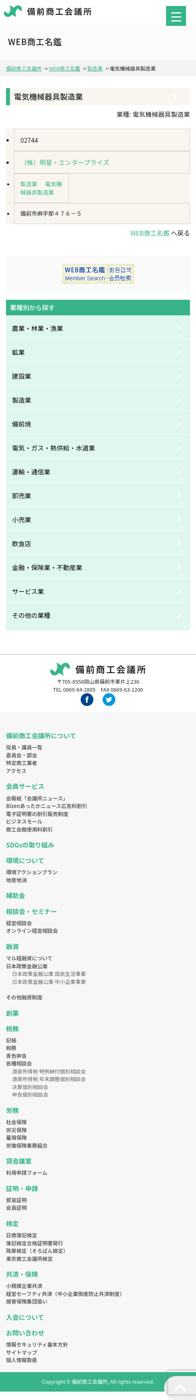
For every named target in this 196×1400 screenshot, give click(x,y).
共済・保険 (22, 1274)
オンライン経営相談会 (32, 930)
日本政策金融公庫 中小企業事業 (49, 981)
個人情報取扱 (21, 1360)
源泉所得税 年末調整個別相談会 (49, 1079)
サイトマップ (21, 1352)
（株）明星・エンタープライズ (64, 162)
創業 (12, 1013)
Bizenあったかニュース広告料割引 (46, 806)
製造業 (28, 184)
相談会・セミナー (31, 911)
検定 (12, 1223)
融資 (12, 946)
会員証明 (16, 1207)
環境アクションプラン (31, 872)
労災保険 (16, 1130)
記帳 (11, 1040)
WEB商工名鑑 (149, 233)
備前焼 (21, 424)
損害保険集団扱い (27, 1301)
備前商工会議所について (41, 735)
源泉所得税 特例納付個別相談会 (49, 1071)
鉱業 (18, 352)
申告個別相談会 (30, 1094)
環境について (25, 860)
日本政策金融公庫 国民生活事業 (49, 973)
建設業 (21, 376)
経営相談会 (19, 923)
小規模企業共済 (24, 1286)
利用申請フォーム (27, 1172)
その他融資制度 (24, 997)
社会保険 (16, 1122)
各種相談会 (19, 1063)
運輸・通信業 (31, 471)
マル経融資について (29, 958)
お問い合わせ (25, 1332)
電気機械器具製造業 (41, 188)
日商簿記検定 (21, 1235)
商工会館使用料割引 (29, 829)
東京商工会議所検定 (29, 1258)
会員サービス (25, 786)
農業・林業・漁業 (37, 328)
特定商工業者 (21, 763)
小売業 (21, 519)
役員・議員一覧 (24, 747)
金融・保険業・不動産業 (47, 567)
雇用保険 (16, 1137)
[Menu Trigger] (176, 16)
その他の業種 (31, 615)
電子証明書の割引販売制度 (37, 814)
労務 (12, 1110)
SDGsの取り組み (30, 844)
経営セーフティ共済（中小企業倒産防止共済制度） (65, 1294)
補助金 (15, 895)
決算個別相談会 (30, 1087)
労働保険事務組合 (27, 1145)
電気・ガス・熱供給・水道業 (53, 447)
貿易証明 (16, 1200)
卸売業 (21, 495)
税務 (12, 1028)
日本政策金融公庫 (27, 966)
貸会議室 (19, 1161)
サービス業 (28, 591)
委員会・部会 (21, 755)
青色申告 (16, 1056)
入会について (25, 1317)
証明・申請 (22, 1188)
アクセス (16, 771)
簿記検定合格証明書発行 (34, 1243)
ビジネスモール (24, 821)
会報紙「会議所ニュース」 (37, 798)
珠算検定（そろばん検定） (37, 1250)
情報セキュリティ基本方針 (37, 1344)
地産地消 (16, 880)
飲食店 (21, 543)
